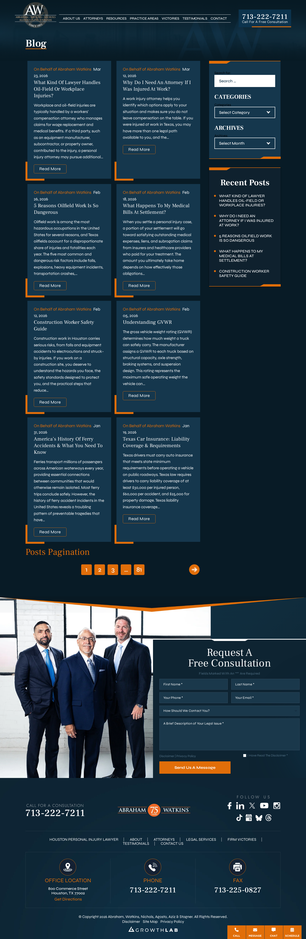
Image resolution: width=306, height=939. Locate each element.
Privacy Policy (186, 756)
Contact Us (172, 843)
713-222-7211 (265, 16)
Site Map (150, 921)
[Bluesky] (258, 817)
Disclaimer (166, 756)
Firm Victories (242, 839)
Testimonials (195, 18)
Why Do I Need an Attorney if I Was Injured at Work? (157, 85)
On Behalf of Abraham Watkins (62, 69)
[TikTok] (239, 817)
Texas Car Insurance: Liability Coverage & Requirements (156, 442)
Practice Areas (144, 18)
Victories (170, 18)
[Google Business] (248, 817)
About (136, 839)
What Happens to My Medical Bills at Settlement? (156, 208)
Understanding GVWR (147, 322)
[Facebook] (229, 805)
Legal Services (201, 839)
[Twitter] (252, 806)
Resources (116, 18)
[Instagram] (276, 805)
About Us (71, 18)
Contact (219, 18)
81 (139, 569)
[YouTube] (264, 806)
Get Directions (68, 899)
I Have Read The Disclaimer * (267, 755)
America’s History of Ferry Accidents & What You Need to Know (68, 445)
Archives (220, 136)
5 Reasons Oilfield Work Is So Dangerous (245, 238)
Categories (222, 105)
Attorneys (93, 18)
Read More (50, 168)
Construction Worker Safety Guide (244, 273)
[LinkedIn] (240, 805)
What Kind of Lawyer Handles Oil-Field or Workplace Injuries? (67, 89)
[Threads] (268, 817)
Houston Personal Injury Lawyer (84, 839)
